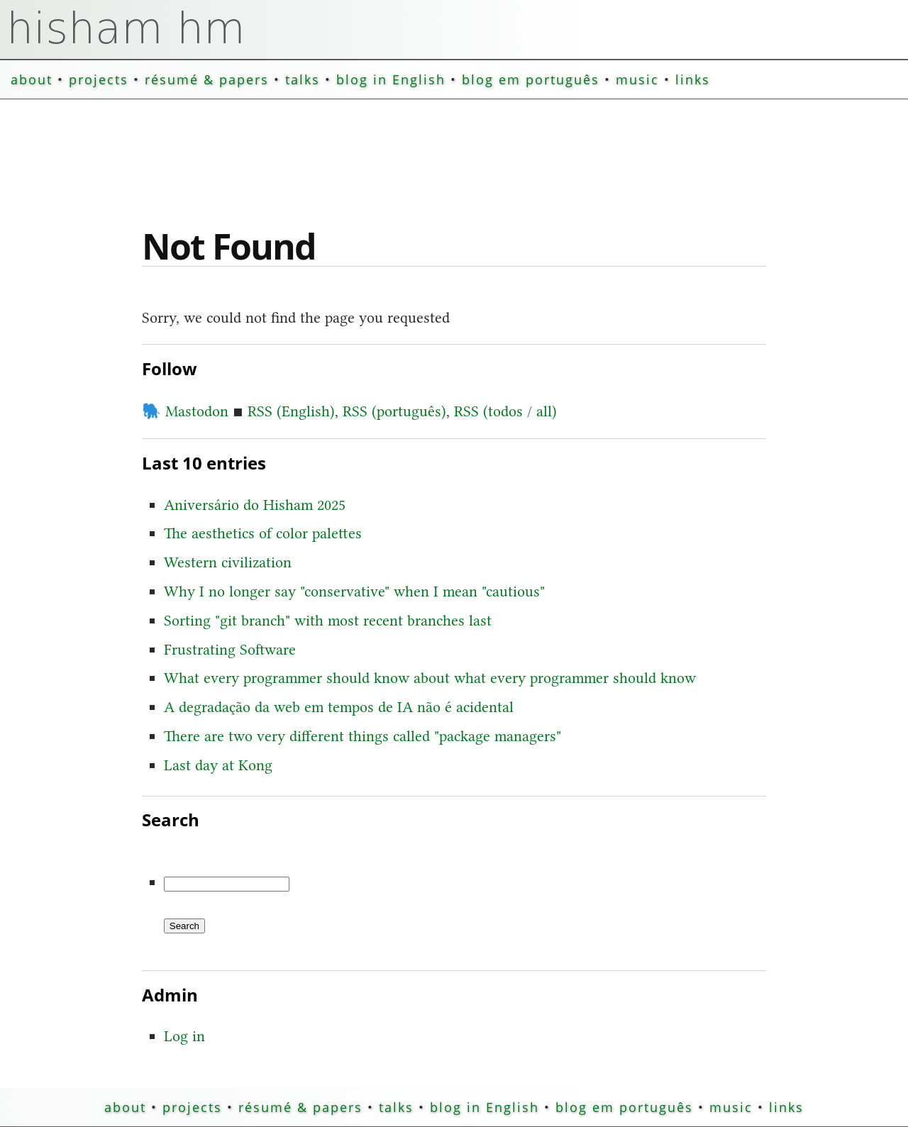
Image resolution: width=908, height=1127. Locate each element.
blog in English (390, 79)
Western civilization (228, 562)
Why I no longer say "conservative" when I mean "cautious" (354, 591)
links (692, 79)
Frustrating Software (230, 649)
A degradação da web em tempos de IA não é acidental (339, 707)
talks (302, 79)
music (637, 79)
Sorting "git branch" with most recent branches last (328, 620)
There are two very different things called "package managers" (362, 736)
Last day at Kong (218, 765)
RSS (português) (394, 411)
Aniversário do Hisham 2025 (254, 504)
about (31, 79)
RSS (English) (291, 411)
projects (98, 79)
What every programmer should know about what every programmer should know (430, 678)
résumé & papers (207, 79)
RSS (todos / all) (505, 411)
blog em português (530, 79)
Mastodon (185, 411)
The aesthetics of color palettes (263, 533)
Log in (184, 1036)
